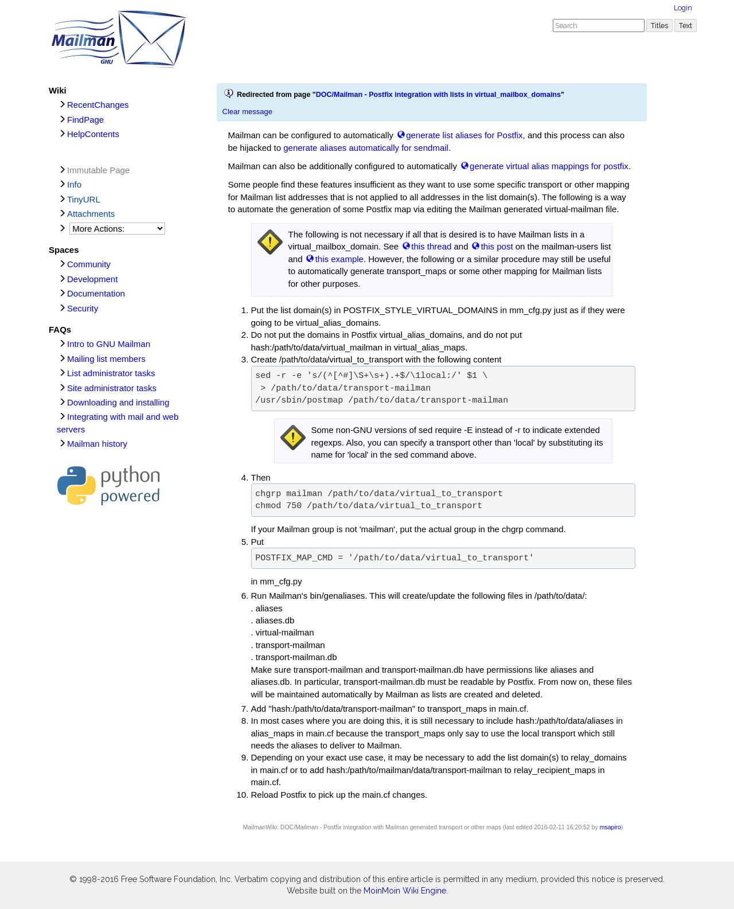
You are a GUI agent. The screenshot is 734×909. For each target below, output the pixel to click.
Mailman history (97, 443)
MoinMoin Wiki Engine (405, 890)
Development (92, 279)
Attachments (91, 214)
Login (683, 7)
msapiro (610, 827)
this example (339, 259)
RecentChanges (98, 105)
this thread (431, 246)
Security (82, 308)
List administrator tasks (111, 373)
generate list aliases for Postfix (464, 135)
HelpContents (93, 134)
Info (74, 184)
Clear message (247, 111)
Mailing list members (106, 359)
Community (89, 264)
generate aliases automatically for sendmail (365, 148)
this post (497, 246)
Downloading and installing (118, 402)
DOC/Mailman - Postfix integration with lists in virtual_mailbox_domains (438, 95)
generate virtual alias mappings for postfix (549, 166)
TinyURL (83, 199)
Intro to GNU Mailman (108, 344)
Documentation (96, 293)
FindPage (85, 119)
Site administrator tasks (112, 388)
